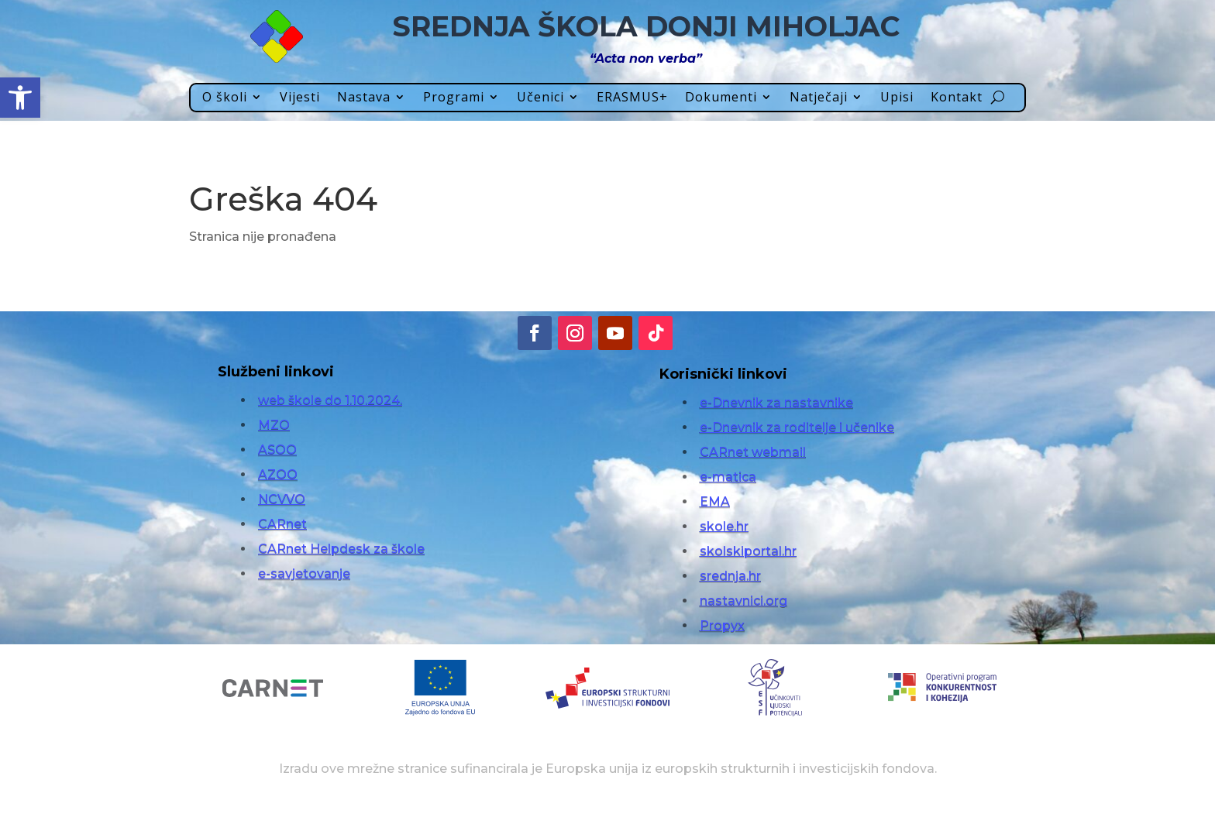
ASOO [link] (277, 449)
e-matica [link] (728, 476)
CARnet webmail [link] (753, 452)
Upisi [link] (897, 98)
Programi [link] (453, 98)
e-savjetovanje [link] (304, 573)
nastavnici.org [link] (743, 600)
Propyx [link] (722, 625)
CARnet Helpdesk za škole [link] (341, 548)
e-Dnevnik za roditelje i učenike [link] (797, 427)
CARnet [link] (282, 524)
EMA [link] (715, 501)
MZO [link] (274, 424)
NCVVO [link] (281, 499)
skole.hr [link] (724, 526)
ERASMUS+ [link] (632, 98)
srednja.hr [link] (730, 575)
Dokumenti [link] (721, 98)
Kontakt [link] (957, 98)
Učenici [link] (540, 98)
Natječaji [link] (819, 98)
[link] (20, 97)
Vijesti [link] (300, 98)
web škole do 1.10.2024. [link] (330, 400)
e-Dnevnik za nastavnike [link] (776, 402)
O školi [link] (224, 98)
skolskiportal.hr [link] (748, 551)
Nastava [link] (364, 98)
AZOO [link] (278, 474)
